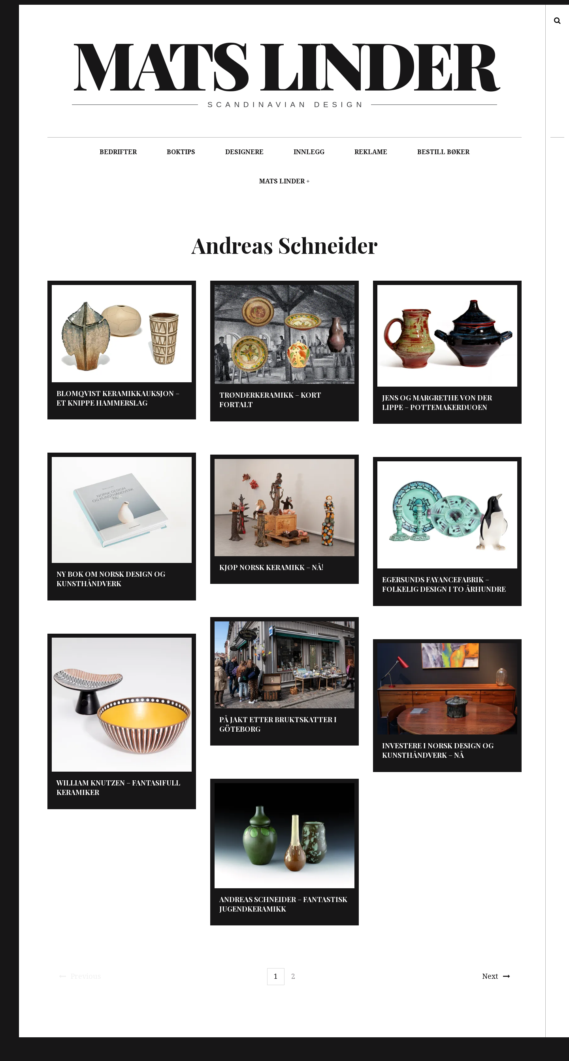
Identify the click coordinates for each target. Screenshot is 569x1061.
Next (496, 976)
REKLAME (370, 152)
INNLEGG (309, 152)
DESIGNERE (244, 152)
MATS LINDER (282, 181)
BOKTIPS (181, 152)
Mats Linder (284, 63)
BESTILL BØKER (443, 152)
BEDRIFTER (118, 152)
